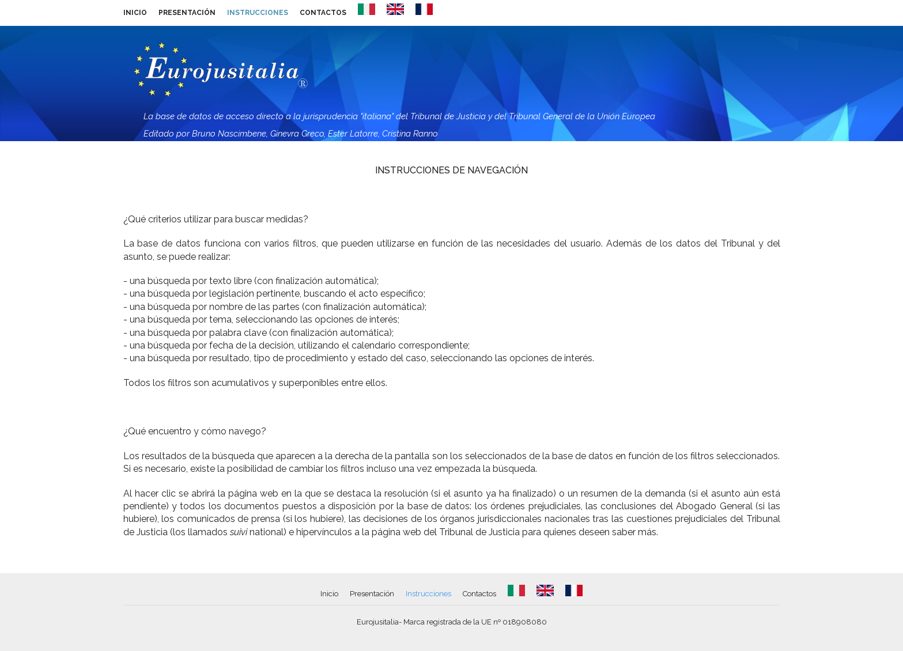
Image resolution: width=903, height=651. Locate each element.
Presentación (187, 13)
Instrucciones (257, 13)
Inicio (135, 13)
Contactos (323, 13)
